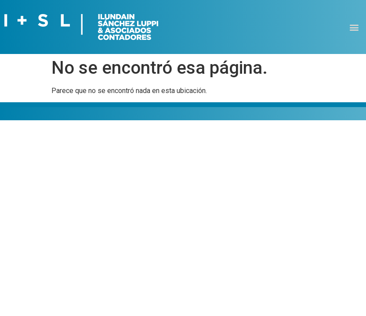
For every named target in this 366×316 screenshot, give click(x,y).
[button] (354, 27)
